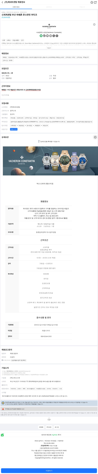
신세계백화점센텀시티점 (33, 90)
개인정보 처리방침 (50, 440)
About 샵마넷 (39, 440)
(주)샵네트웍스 (46, 458)
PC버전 (49, 427)
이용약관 (60, 440)
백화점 (4, 90)
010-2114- (44, 336)
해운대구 (13, 90)
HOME (41, 427)
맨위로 (49, 419)
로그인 (57, 427)
